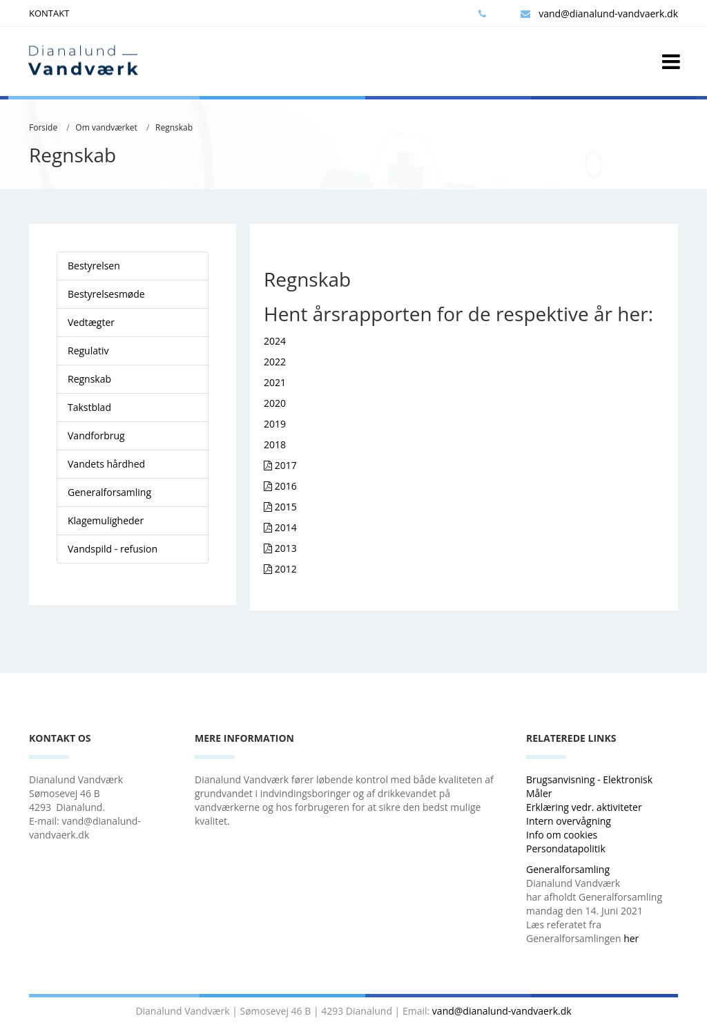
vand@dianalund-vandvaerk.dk (599, 13)
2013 (286, 548)
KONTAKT (49, 13)
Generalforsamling (109, 492)
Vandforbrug (96, 435)
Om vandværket (106, 127)
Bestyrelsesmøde (106, 293)
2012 (286, 568)
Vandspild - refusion (112, 548)
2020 (275, 403)
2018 (275, 444)
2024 (275, 340)
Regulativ (88, 350)
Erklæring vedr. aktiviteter (584, 807)
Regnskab (174, 127)
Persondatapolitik (566, 848)
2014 (286, 527)
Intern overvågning (568, 820)
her (631, 938)
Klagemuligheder (106, 520)
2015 (286, 506)
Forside (43, 127)
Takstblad (89, 407)
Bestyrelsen (94, 265)
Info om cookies (561, 834)
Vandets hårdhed (106, 463)
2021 (275, 382)
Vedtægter (91, 322)
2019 (275, 423)
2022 (275, 361)
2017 (286, 465)
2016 (286, 485)
